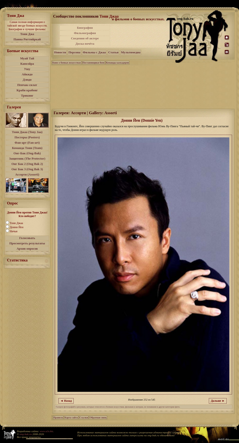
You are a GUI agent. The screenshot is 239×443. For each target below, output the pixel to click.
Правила (58, 417)
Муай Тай (27, 58)
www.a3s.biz (46, 431)
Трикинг (27, 95)
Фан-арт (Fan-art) (27, 142)
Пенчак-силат (27, 85)
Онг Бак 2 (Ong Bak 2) (27, 164)
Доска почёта (84, 43)
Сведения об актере (85, 38)
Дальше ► (218, 400)
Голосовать (27, 238)
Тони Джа (27, 34)
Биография (85, 27)
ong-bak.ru (26, 434)
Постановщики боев (94, 62)
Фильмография (85, 33)
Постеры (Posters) (27, 137)
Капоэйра (27, 63)
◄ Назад (66, 400)
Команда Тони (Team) (27, 148)
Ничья (13, 231)
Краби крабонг (27, 90)
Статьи (113, 52)
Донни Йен (16, 227)
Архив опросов (27, 248)
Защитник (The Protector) (27, 158)
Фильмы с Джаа (94, 52)
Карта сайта (71, 417)
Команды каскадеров (117, 62)
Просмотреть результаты (27, 243)
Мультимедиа (131, 52)
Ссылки (83, 417)
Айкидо (27, 74)
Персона (74, 52)
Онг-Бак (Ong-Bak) (27, 153)
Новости (60, 52)
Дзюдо (27, 79)
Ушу (27, 69)
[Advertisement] (138, 36)
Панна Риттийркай (27, 39)
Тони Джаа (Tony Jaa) (27, 132)
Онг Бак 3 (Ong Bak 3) (27, 169)
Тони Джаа (16, 223)
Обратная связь (98, 417)
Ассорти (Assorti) (27, 174)
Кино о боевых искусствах (66, 62)
